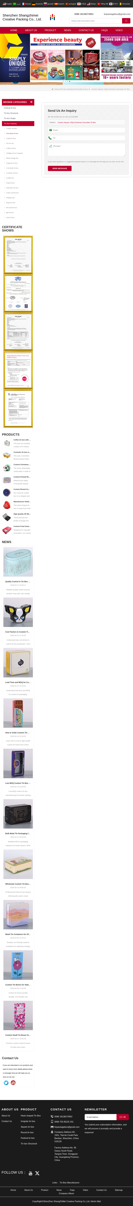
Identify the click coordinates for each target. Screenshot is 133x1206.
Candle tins (9, 178)
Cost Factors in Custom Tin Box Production (18, 632)
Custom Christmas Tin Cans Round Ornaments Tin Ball (22, 465)
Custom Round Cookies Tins (22, 489)
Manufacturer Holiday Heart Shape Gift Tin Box (22, 502)
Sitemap (119, 1190)
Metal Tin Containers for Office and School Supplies (18, 934)
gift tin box (9, 212)
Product (50, 30)
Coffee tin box (10, 148)
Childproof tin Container (13, 153)
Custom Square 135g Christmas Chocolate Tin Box (77, 122)
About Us (31, 30)
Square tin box (27, 1127)
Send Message (59, 168)
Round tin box (27, 1132)
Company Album (66, 1193)
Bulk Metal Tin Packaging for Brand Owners (18, 833)
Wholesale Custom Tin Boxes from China (18, 884)
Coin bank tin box (11, 168)
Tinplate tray (9, 198)
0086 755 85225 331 (64, 1122)
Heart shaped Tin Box (31, 1116)
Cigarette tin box (11, 163)
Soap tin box (9, 183)
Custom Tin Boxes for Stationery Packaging (18, 985)
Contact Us (86, 30)
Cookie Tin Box (10, 128)
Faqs (104, 30)
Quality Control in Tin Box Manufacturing (18, 581)
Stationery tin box (11, 188)
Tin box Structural (11, 113)
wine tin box (9, 217)
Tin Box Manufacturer (69, 1183)
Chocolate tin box (81, 89)
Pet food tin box (10, 208)
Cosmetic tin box (11, 173)
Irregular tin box (28, 1121)
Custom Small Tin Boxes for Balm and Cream (18, 1035)
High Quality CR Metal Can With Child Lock (22, 514)
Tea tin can (9, 143)
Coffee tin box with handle (22, 440)
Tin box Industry (67, 89)
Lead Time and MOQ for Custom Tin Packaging (18, 682)
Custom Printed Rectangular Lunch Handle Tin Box (22, 477)
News (67, 30)
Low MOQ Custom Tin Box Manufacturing (18, 783)
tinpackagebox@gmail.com (117, 14)
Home (13, 30)
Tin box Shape (10, 118)
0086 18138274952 (84, 14)
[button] (63, 81)
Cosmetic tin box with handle (22, 452)
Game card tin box (11, 193)
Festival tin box (10, 108)
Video (119, 30)
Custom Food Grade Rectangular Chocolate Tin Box (22, 526)
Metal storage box (11, 158)
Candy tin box (10, 138)
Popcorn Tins (9, 203)
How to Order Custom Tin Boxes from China (18, 733)
